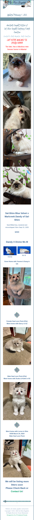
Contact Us (16, 491)
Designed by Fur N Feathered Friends (17, 515)
